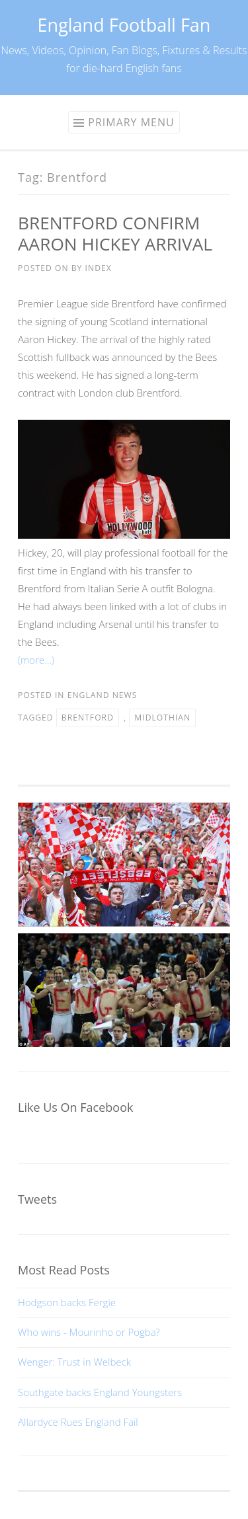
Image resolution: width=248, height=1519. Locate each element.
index (98, 268)
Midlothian (162, 717)
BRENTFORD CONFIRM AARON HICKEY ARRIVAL (115, 233)
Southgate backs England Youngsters (100, 1392)
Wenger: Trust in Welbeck (74, 1361)
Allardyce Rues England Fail (78, 1421)
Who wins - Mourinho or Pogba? (89, 1332)
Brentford (88, 717)
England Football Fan (124, 25)
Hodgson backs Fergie (67, 1302)
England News (102, 695)
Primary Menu (131, 122)
